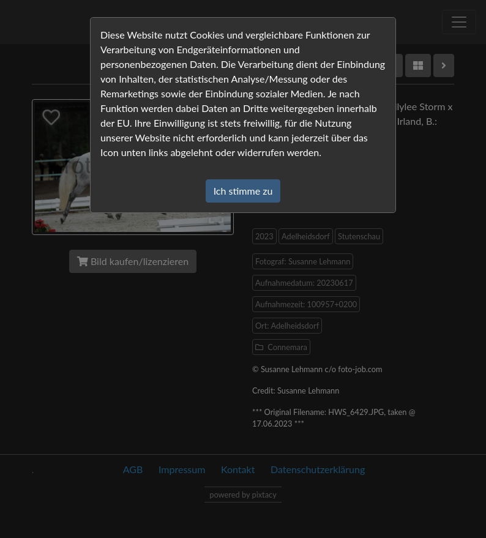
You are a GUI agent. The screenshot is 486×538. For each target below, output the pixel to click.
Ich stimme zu (243, 190)
